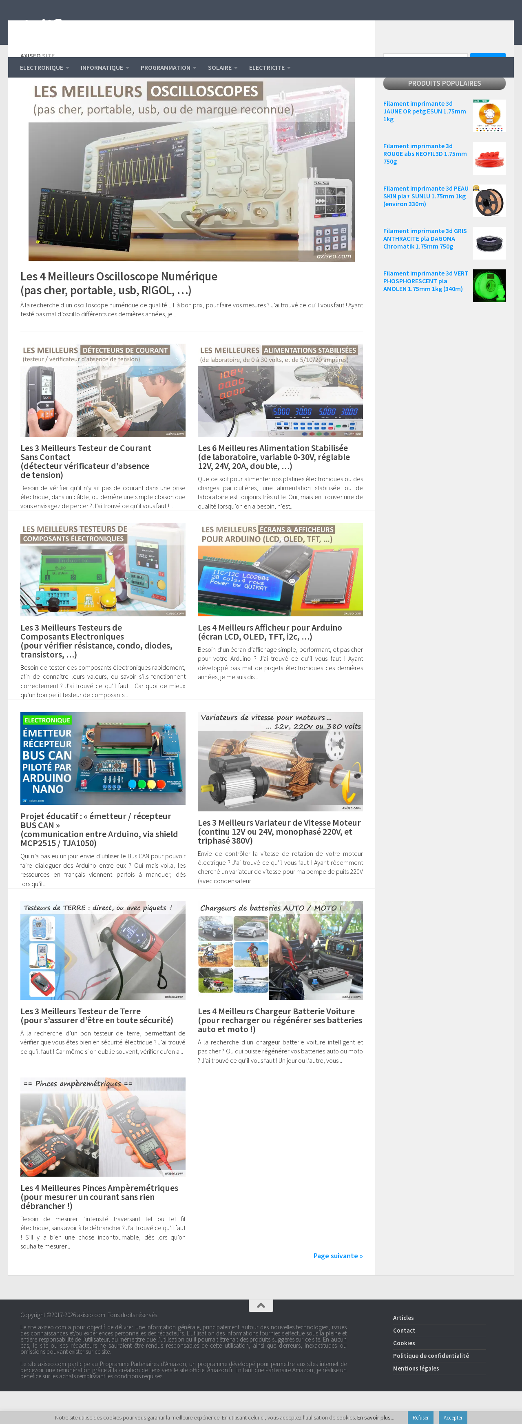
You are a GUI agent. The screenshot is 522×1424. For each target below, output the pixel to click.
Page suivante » (338, 1288)
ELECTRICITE (267, 67)
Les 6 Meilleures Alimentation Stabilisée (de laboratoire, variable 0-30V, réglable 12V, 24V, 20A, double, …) (274, 489)
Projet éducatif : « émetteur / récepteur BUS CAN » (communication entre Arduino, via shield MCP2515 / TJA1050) (99, 862)
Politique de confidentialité (431, 1388)
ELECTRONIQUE (41, 67)
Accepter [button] (453, 1417)
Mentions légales (416, 1401)
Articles (403, 1350)
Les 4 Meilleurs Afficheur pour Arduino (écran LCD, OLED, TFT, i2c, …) (270, 664)
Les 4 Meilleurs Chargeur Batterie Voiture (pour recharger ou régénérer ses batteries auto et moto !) (280, 1052)
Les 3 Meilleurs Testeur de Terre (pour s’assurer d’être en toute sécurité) (96, 1048)
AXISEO (55, 28)
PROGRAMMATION (165, 67)
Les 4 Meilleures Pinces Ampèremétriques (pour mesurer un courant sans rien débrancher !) (99, 1229)
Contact (404, 1363)
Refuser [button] (421, 1417)
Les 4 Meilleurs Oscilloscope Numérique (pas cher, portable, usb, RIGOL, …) (131, 315)
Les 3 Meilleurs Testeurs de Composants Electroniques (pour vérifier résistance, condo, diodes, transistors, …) (96, 673)
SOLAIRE (220, 67)
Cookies (404, 1376)
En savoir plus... (375, 1417)
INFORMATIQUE (102, 67)
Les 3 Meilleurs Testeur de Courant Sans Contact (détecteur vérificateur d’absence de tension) (85, 494)
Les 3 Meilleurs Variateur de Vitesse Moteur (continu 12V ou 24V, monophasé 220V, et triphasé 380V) (279, 864)
